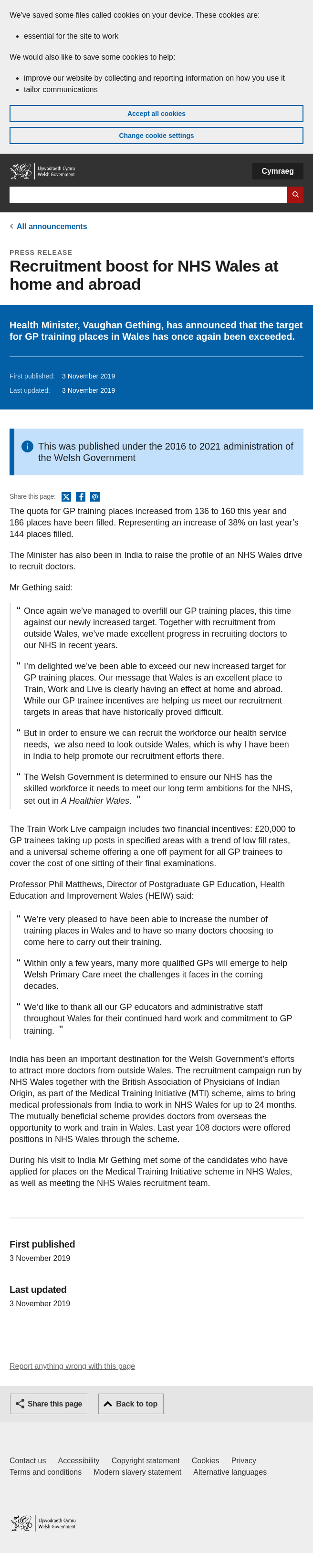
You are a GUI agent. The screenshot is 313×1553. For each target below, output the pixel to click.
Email (95, 497)
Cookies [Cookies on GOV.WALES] (205, 1461)
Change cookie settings (156, 135)
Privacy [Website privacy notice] (243, 1461)
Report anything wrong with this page (72, 1366)
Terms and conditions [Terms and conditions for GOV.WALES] (46, 1472)
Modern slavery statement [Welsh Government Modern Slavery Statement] (137, 1472)
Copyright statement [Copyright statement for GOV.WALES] (146, 1461)
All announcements (52, 226)
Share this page (55, 1404)
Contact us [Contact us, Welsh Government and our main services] (28, 1461)
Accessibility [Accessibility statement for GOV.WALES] (78, 1461)
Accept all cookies (156, 113)
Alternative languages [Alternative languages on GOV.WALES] (230, 1472)
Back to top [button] (136, 1404)
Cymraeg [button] (278, 171)
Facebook (80, 497)
